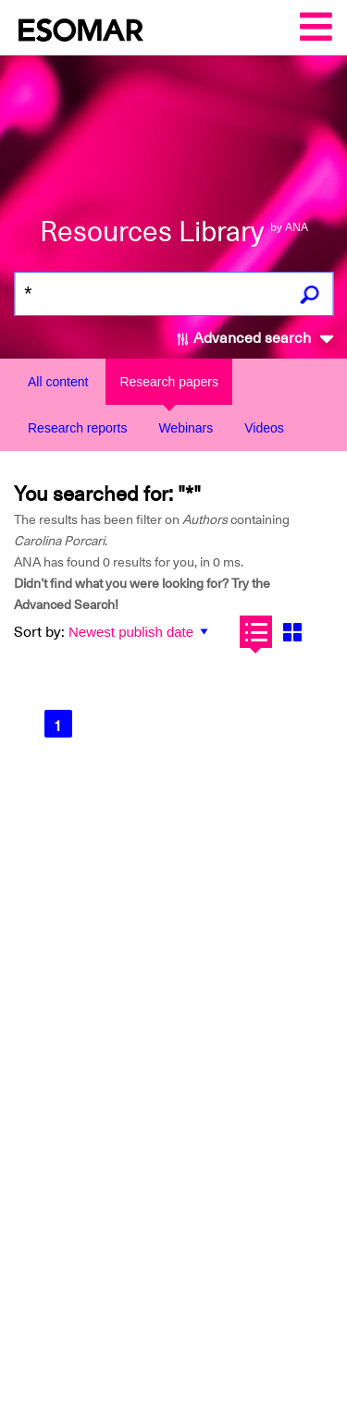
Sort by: (39, 632)
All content (58, 381)
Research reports (77, 428)
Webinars (185, 428)
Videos (264, 428)
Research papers (168, 381)
